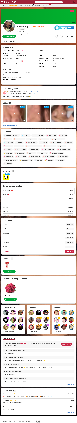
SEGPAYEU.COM (55, 417)
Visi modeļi (4, 5)
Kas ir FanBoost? (69, 31)
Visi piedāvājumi (29, 5)
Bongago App (45, 5)
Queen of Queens (34, 91)
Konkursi (37, 5)
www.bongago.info (20, 417)
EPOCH (49, 417)
